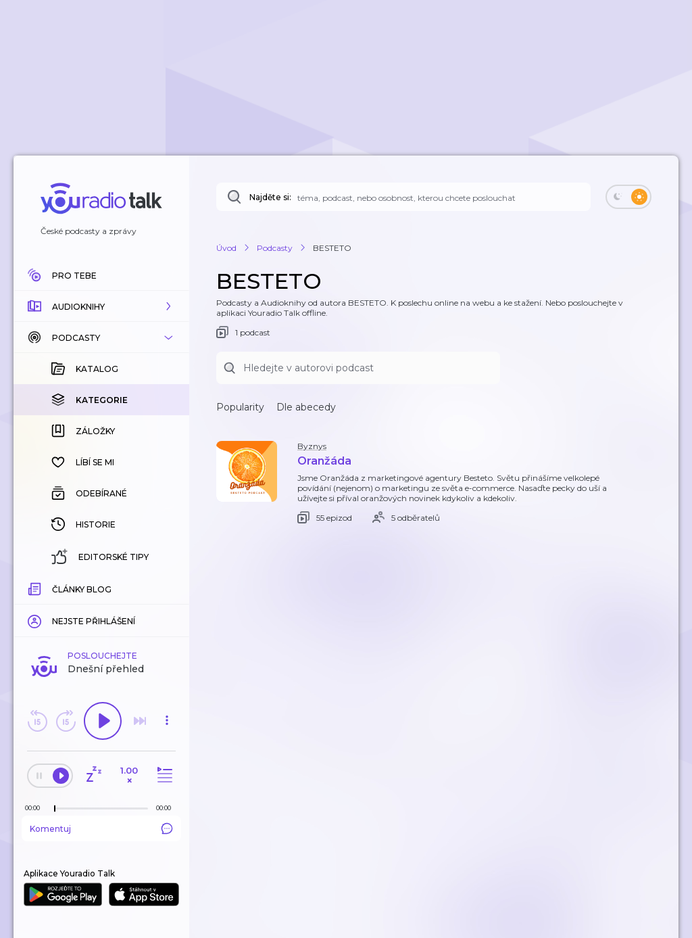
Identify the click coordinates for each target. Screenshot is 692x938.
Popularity (240, 407)
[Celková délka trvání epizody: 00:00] (167, 808)
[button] (101, 306)
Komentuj (101, 828)
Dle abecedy (306, 407)
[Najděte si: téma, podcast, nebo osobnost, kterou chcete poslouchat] (403, 197)
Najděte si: (270, 197)
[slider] (54, 808)
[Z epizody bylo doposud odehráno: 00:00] (36, 808)
